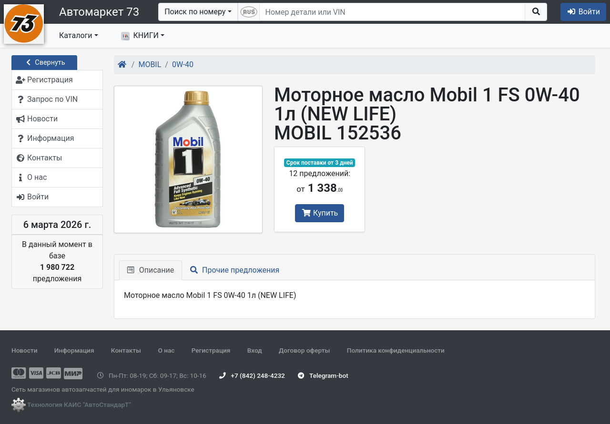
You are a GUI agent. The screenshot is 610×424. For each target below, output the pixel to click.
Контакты (126, 350)
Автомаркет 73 (99, 12)
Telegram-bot (323, 375)
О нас (166, 350)
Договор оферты (304, 350)
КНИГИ (140, 35)
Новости (24, 350)
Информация (74, 350)
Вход (254, 350)
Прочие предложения (234, 270)
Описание (150, 270)
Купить (319, 212)
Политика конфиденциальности (396, 350)
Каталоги (75, 35)
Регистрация (211, 350)
